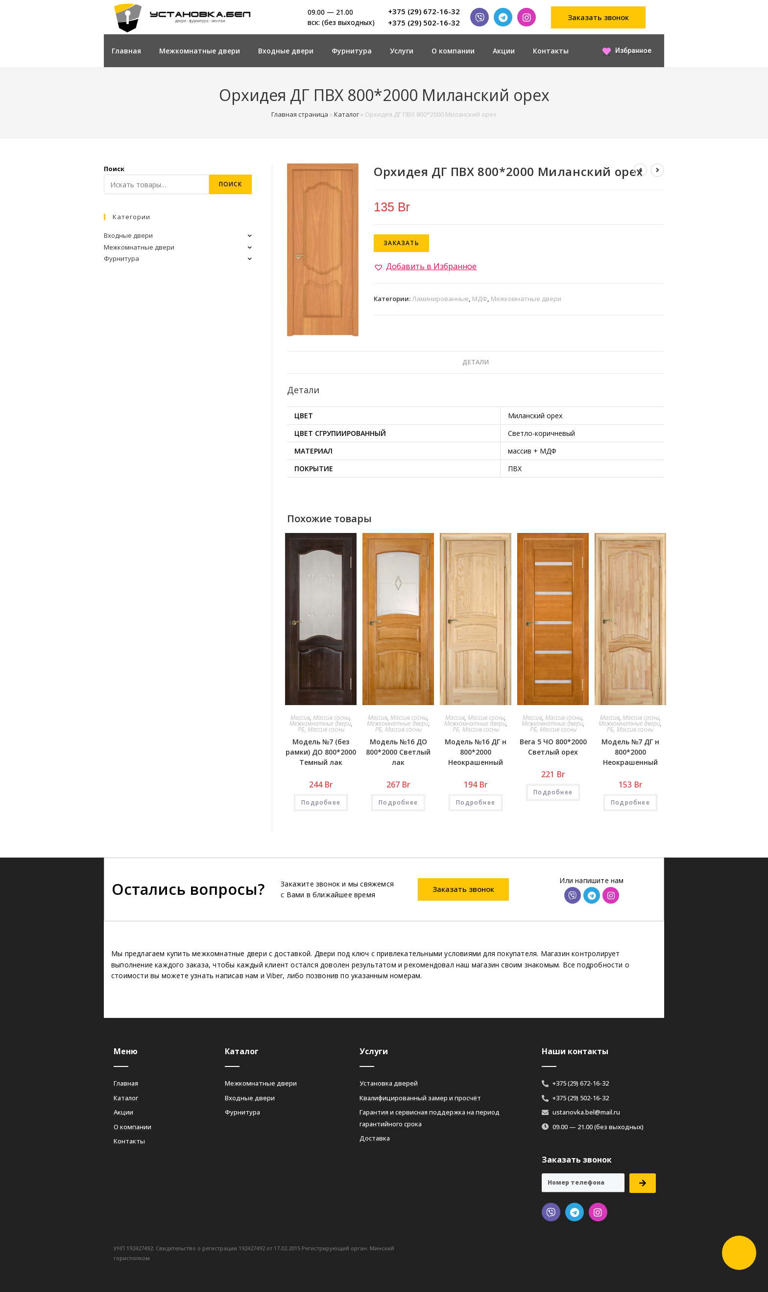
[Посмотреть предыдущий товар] (640, 170)
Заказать (401, 243)
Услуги (401, 50)
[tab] (475, 363)
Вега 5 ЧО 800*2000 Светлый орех (553, 747)
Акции (504, 50)
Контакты (551, 50)
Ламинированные (440, 298)
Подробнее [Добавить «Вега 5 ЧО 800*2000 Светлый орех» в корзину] (553, 792)
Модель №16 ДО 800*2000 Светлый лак (398, 752)
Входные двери (285, 50)
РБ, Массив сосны (321, 729)
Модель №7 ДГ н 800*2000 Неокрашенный (630, 752)
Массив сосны (331, 717)
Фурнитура (352, 50)
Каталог (346, 114)
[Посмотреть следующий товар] (657, 170)
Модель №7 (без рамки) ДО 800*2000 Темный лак (321, 752)
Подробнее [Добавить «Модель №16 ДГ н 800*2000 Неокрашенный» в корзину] (475, 802)
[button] (598, 17)
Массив (300, 717)
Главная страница (299, 114)
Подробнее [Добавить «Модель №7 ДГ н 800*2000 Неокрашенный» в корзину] (630, 802)
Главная (126, 50)
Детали (475, 362)
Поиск (114, 168)
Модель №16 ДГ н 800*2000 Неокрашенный (475, 752)
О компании (453, 50)
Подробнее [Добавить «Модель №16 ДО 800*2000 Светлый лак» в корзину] (398, 802)
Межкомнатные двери (199, 50)
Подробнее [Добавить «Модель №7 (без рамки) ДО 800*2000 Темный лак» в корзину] (320, 802)
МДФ (479, 298)
